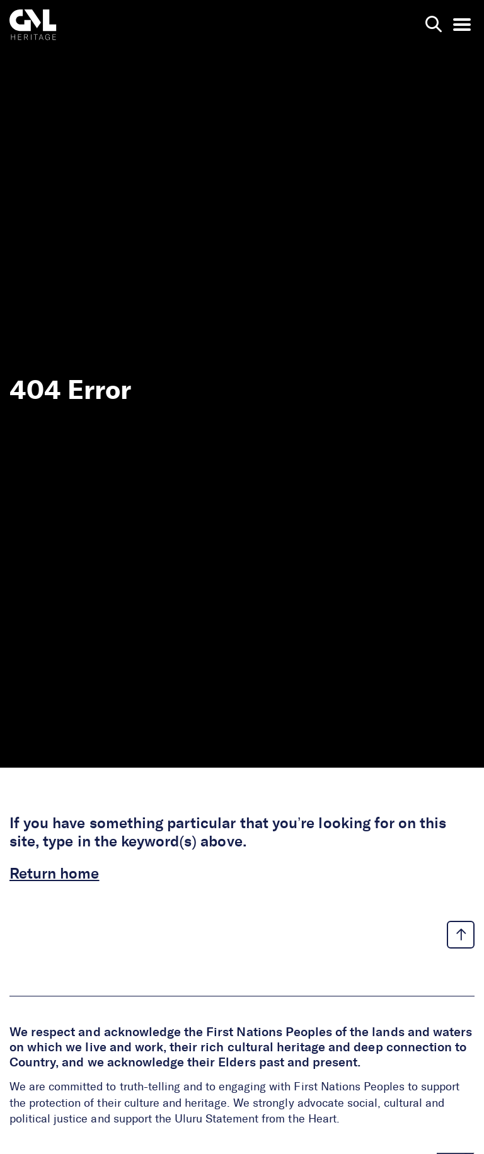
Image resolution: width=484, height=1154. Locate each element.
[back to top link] (461, 935)
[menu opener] (462, 24)
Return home (54, 874)
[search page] (433, 24)
